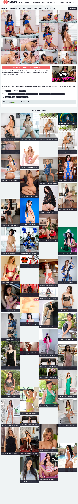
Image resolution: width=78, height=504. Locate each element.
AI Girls (61, 2)
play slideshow (72, 8)
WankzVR (8, 90)
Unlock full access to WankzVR (26, 67)
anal (13, 97)
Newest (27, 2)
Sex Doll (69, 2)
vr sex (26, 97)
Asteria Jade (23, 90)
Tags (55, 2)
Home (21, 2)
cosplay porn (19, 97)
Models (49, 2)
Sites (43, 2)
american (8, 97)
